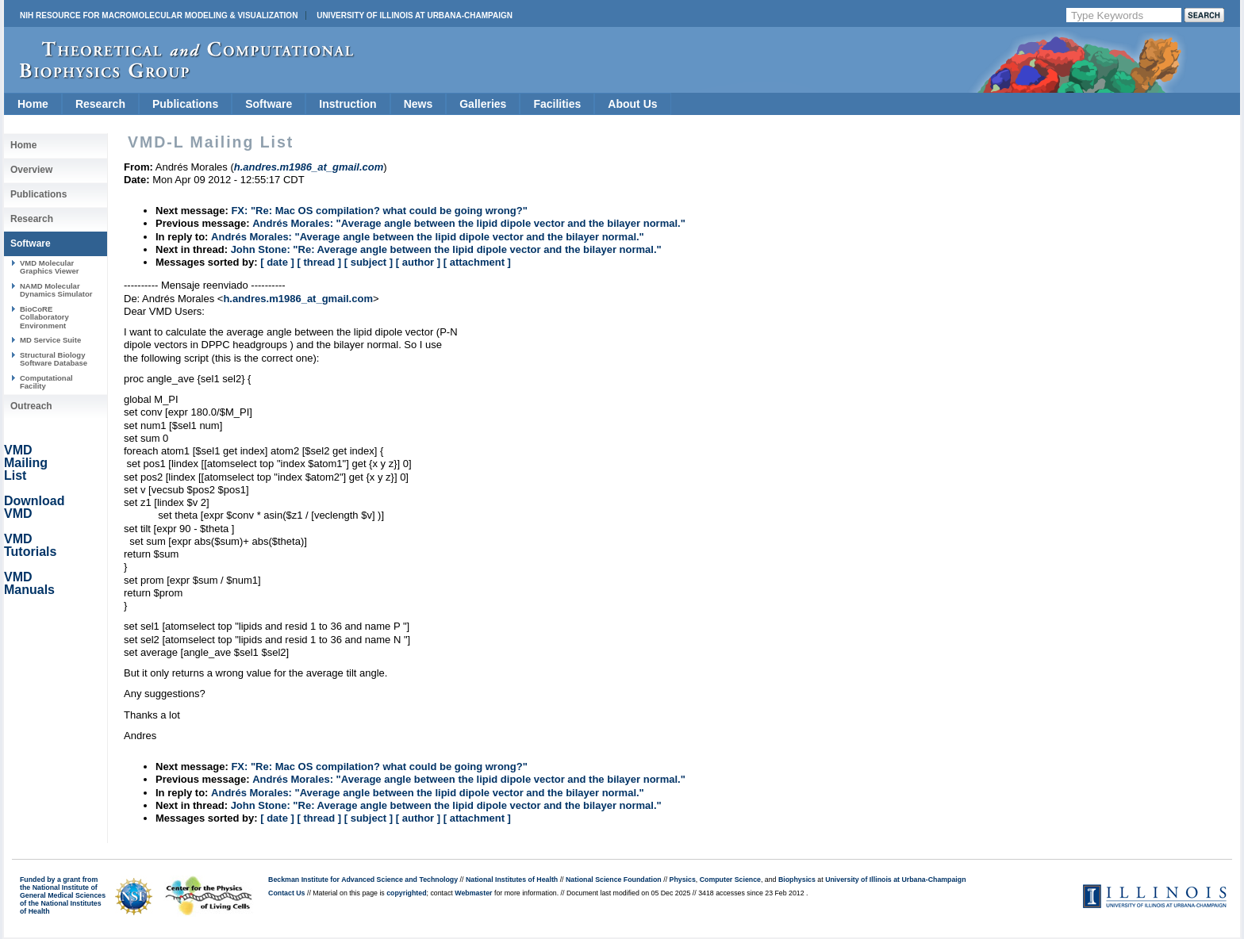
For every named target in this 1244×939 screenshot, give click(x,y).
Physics (683, 879)
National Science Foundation (614, 879)
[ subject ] (368, 262)
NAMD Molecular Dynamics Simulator (56, 290)
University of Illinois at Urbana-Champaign (415, 15)
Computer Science (730, 879)
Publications (185, 104)
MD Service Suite (50, 339)
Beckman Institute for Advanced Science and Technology (363, 879)
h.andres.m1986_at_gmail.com (298, 299)
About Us (632, 104)
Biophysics (797, 879)
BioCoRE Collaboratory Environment (44, 317)
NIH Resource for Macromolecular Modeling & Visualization (159, 15)
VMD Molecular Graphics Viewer (49, 267)
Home (32, 104)
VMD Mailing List (26, 462)
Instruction (347, 104)
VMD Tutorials (30, 545)
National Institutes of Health (512, 879)
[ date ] (277, 262)
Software (268, 104)
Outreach (31, 406)
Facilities (557, 104)
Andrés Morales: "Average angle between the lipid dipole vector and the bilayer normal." (468, 223)
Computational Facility (46, 382)
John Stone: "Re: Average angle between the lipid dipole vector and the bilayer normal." (446, 249)
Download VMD (34, 507)
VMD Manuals (29, 583)
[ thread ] (319, 262)
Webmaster (473, 893)
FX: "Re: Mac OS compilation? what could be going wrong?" (379, 211)
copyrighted (406, 893)
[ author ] (418, 262)
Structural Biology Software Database (53, 359)
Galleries (482, 104)
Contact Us (286, 893)
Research (100, 104)
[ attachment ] (477, 262)
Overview (31, 169)
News (418, 104)
